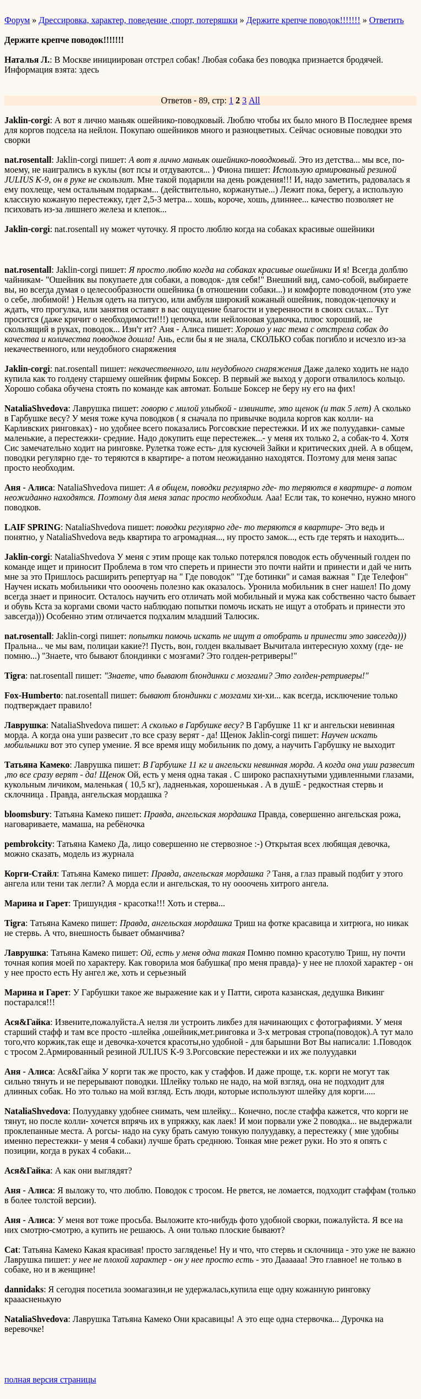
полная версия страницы (50, 1379)
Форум (17, 20)
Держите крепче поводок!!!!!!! (303, 20)
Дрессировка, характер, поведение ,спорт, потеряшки (138, 20)
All (254, 100)
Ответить (386, 20)
